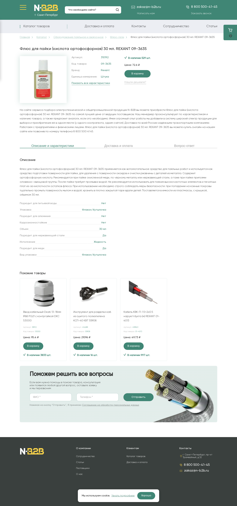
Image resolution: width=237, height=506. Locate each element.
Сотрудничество (176, 26)
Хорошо (146, 495)
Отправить (138, 397)
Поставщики (83, 468)
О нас (79, 474)
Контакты (139, 26)
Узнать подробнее (123, 495)
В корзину (138, 73)
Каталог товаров (36, 26)
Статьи (211, 26)
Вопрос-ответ (184, 146)
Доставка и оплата (99, 26)
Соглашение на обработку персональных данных (110, 405)
